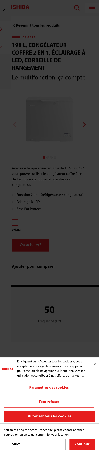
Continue (82, 444)
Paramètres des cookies (49, 388)
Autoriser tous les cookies (49, 416)
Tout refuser (49, 402)
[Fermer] (95, 364)
